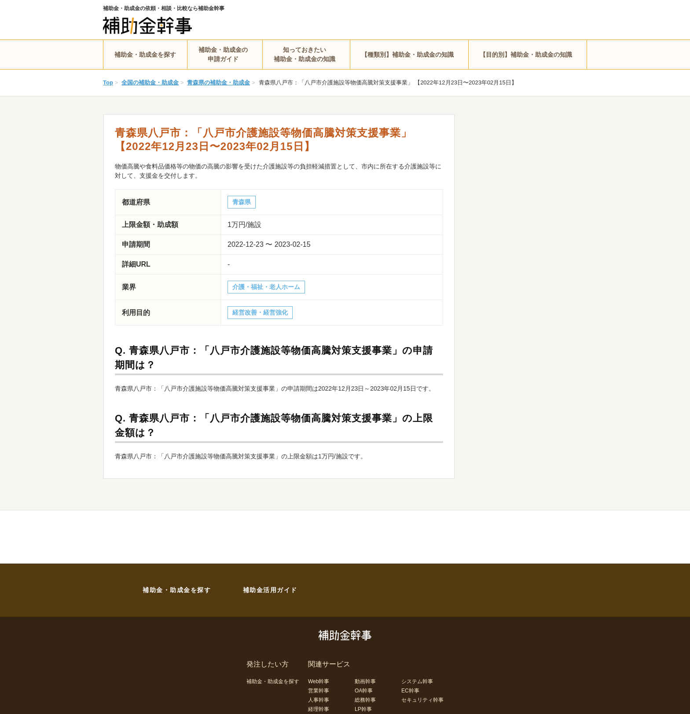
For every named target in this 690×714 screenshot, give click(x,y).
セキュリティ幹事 (422, 700)
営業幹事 (318, 691)
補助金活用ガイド (270, 589)
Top (108, 82)
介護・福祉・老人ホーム (266, 286)
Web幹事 (318, 681)
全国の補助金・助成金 (150, 82)
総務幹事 (365, 700)
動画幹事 (365, 681)
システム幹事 (417, 681)
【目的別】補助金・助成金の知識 (526, 54)
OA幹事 (364, 691)
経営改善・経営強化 (260, 312)
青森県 (241, 201)
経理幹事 (318, 709)
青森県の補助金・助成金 (218, 82)
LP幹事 (363, 709)
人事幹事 (318, 700)
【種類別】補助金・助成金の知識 (407, 54)
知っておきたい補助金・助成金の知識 (304, 54)
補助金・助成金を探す (145, 54)
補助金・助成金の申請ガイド (223, 54)
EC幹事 (410, 691)
